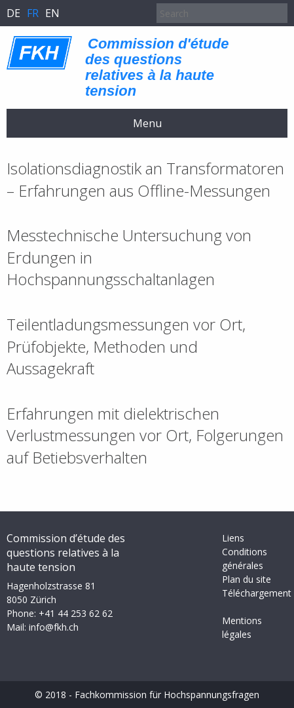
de (13, 13)
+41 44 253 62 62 (76, 613)
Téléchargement (256, 593)
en (52, 13)
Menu (147, 123)
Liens (233, 538)
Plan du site (246, 579)
